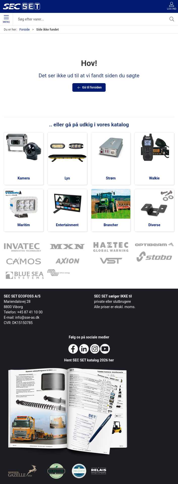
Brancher (111, 225)
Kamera (24, 178)
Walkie (154, 178)
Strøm (111, 178)
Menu (6, 19)
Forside (24, 29)
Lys (67, 178)
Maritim (23, 225)
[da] (21, 6)
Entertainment (67, 225)
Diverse (154, 225)
